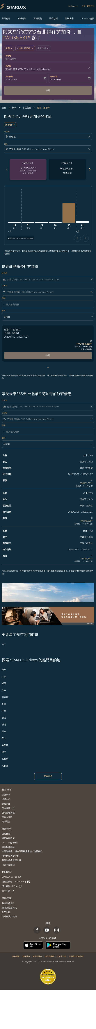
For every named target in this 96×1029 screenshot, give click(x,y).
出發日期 (9, 76)
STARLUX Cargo (11, 877)
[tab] (48, 367)
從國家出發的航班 (76, 956)
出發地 (8, 55)
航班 (14, 107)
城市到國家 (49, 956)
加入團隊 (8, 808)
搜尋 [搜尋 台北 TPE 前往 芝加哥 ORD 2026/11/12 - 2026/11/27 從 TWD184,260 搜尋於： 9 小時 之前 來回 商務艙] (48, 355)
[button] (25, 48)
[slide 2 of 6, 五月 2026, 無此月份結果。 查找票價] (67, 169)
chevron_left (77, 238)
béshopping (73, 6)
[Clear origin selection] (90, 136)
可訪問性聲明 (8, 864)
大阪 (4, 676)
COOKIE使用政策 (10, 842)
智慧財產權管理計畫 (11, 860)
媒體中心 (6, 799)
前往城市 (26, 956)
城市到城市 (37, 956)
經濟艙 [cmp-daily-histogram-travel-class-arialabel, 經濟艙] (8, 124)
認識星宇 (6, 794)
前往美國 (27, 107)
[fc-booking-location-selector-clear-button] (90, 67)
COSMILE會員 (87, 18)
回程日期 (53, 76)
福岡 (4, 683)
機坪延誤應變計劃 (10, 855)
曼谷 (4, 717)
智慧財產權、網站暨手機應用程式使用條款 (22, 851)
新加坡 (5, 745)
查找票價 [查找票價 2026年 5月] (67, 173)
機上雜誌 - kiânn (12, 886)
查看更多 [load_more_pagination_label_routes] (48, 776)
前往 (6, 144)
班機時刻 (22, 18)
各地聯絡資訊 (8, 903)
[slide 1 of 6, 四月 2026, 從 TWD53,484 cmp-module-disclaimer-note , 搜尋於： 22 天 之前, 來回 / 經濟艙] (28, 169)
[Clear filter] (91, 279)
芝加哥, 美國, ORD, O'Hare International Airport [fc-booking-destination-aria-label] (28, 69)
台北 (4, 644)
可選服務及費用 (9, 916)
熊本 (4, 731)
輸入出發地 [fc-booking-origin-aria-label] (10, 58)
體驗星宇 (69, 18)
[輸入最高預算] (48, 304)
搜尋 (48, 90)
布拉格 (5, 758)
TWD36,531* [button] (17, 37)
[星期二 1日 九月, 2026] (82, 222)
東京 (4, 669)
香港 (4, 724)
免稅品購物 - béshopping (16, 881)
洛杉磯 (5, 765)
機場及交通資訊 (9, 907)
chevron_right (85, 238)
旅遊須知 (6, 803)
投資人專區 (7, 817)
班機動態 (38, 18)
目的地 (8, 66)
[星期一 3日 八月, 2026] (68, 213)
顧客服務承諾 (8, 846)
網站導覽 (6, 821)
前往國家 (16, 956)
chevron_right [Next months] (89, 169)
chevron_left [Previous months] (6, 169)
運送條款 (6, 833)
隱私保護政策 (8, 838)
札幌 (4, 703)
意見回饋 (6, 912)
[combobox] (48, 136)
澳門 (4, 751)
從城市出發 (61, 956)
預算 (3, 298)
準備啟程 (53, 18)
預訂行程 (6, 18)
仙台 (4, 690)
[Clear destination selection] (90, 149)
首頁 (4, 107)
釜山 (4, 738)
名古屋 (5, 697)
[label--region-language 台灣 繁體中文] (87, 6)
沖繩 (4, 710)
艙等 (3, 310)
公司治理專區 (8, 812)
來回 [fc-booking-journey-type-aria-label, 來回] (7, 48)
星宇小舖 (8, 890)
